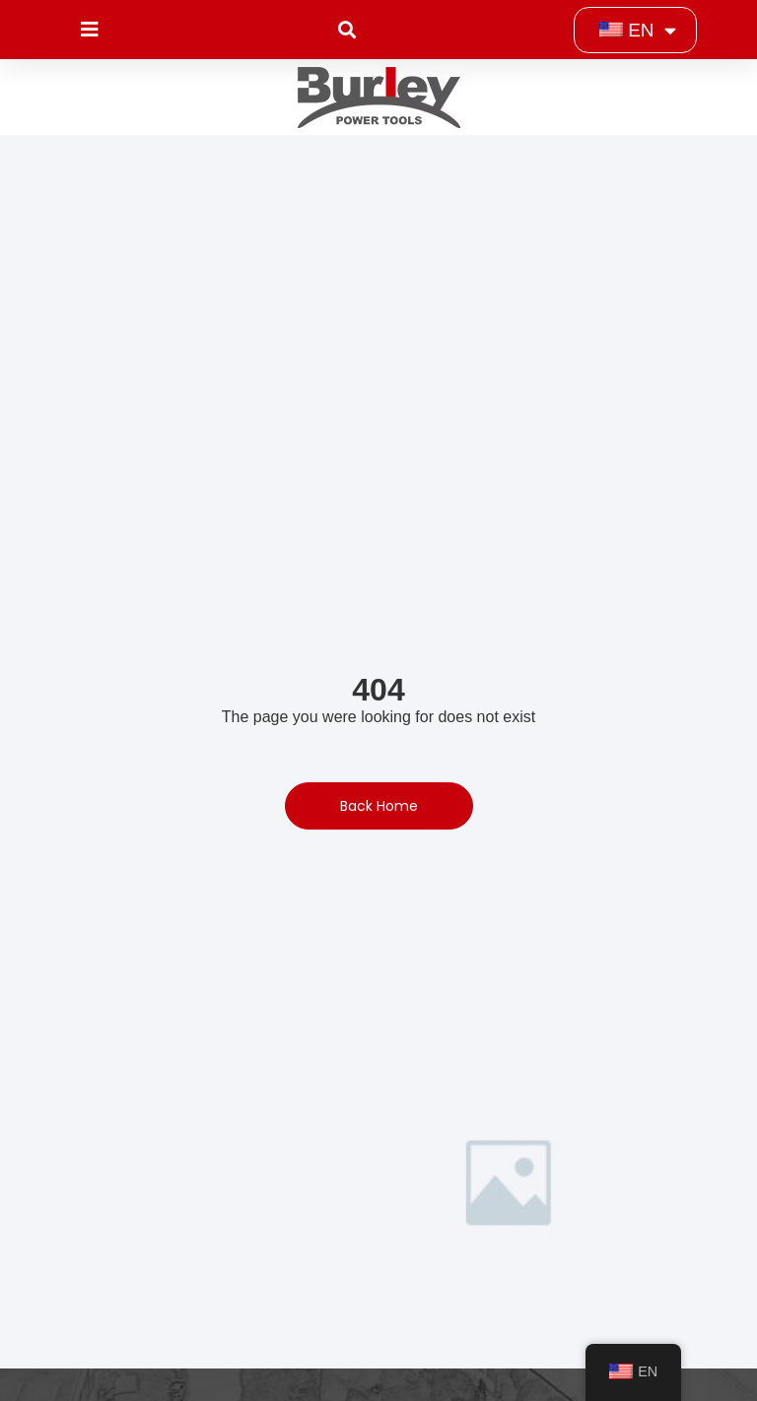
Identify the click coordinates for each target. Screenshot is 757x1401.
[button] (346, 30)
